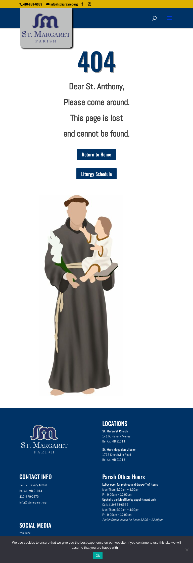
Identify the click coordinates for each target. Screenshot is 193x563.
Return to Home (96, 154)
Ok (97, 555)
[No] (186, 549)
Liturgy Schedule (96, 173)
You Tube (25, 533)
